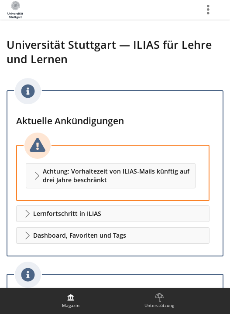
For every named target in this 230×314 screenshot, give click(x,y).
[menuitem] (70, 301)
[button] (111, 175)
